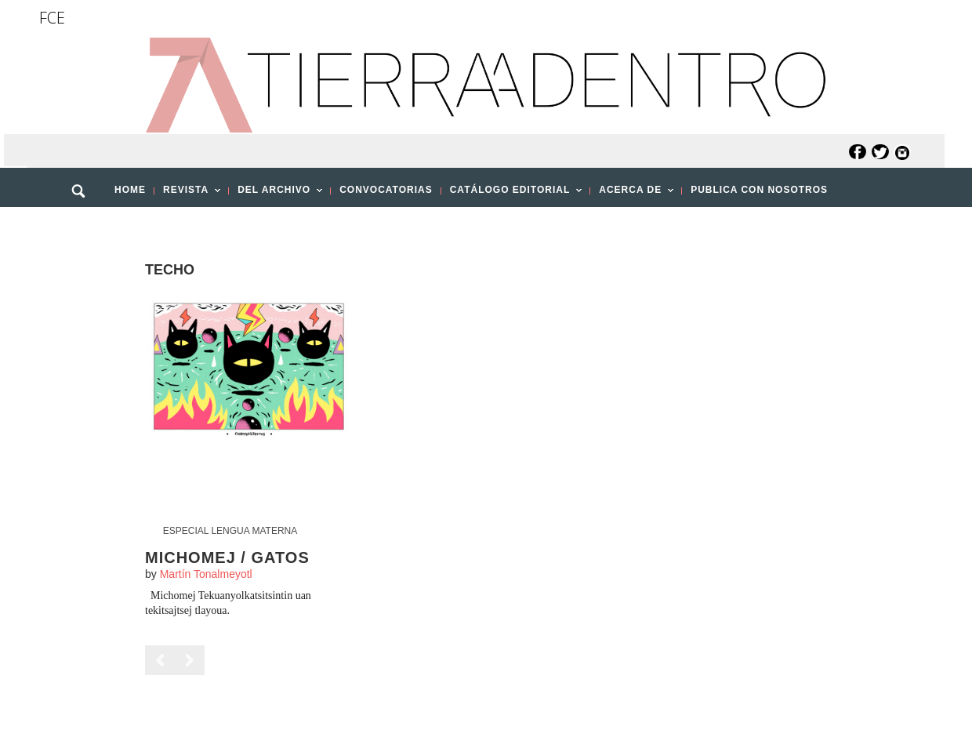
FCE (52, 17)
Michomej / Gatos (227, 557)
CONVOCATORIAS (386, 189)
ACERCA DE (631, 194)
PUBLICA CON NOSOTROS (759, 189)
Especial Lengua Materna (230, 530)
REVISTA (187, 194)
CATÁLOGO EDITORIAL (511, 194)
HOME (130, 189)
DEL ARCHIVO (275, 194)
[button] (84, 225)
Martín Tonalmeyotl (206, 574)
